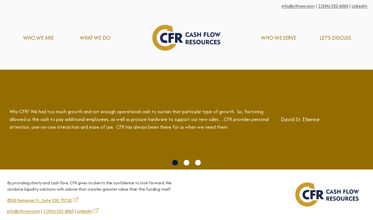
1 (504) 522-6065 (333, 6)
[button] (175, 162)
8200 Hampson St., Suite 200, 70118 (40, 200)
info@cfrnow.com (298, 6)
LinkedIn (359, 6)
